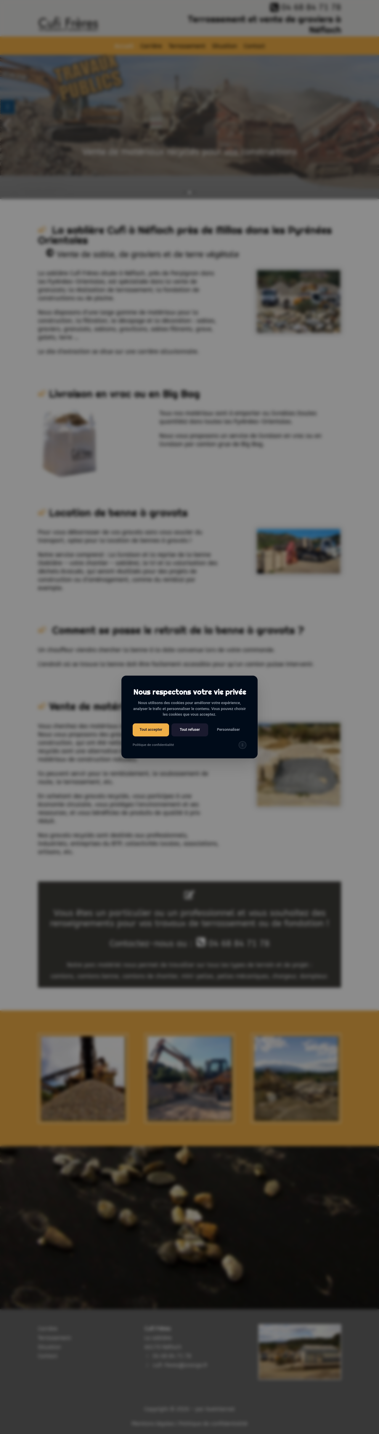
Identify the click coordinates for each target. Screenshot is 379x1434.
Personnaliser (228, 729)
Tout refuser (190, 729)
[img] (242, 745)
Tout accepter (150, 729)
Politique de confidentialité (153, 745)
